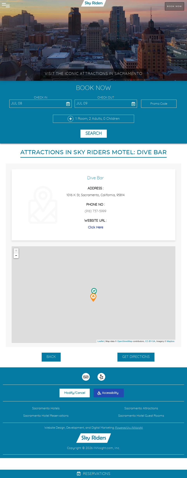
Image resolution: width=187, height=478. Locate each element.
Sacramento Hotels (45, 408)
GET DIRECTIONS (136, 357)
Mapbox (170, 341)
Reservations (93, 474)
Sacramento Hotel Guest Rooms (141, 415)
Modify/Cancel (74, 392)
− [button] (16, 255)
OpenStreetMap (124, 341)
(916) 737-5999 (95, 211)
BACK (51, 357)
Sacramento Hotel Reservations (45, 415)
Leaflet (100, 341)
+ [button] (16, 250)
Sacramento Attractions (141, 408)
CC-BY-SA (150, 341)
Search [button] (93, 133)
